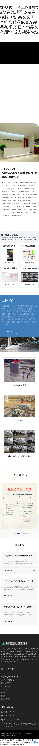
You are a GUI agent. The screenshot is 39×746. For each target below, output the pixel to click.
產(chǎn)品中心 (6, 686)
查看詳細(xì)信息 (9, 262)
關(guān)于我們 (6, 683)
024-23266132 (12, 716)
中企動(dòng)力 (20, 733)
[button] (15, 533)
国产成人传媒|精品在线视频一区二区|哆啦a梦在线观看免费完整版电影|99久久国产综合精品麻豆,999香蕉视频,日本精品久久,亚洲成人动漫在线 (19, 17)
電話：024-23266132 (10, 712)
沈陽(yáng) (29, 733)
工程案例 (4, 689)
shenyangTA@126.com (15, 720)
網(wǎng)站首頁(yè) (7, 680)
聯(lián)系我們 (5, 699)
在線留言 (4, 696)
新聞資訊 (4, 692)
